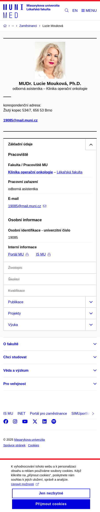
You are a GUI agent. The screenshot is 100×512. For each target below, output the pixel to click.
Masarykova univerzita (29, 439)
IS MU (43, 254)
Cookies (33, 445)
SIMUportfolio (82, 413)
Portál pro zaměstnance (48, 413)
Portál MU (18, 254)
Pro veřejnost (14, 384)
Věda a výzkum (16, 370)
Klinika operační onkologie (30, 172)
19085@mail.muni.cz (20, 120)
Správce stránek (14, 445)
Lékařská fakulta (69, 172)
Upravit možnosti (25, 488)
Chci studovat (15, 357)
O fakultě (10, 344)
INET (21, 413)
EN (75, 11)
